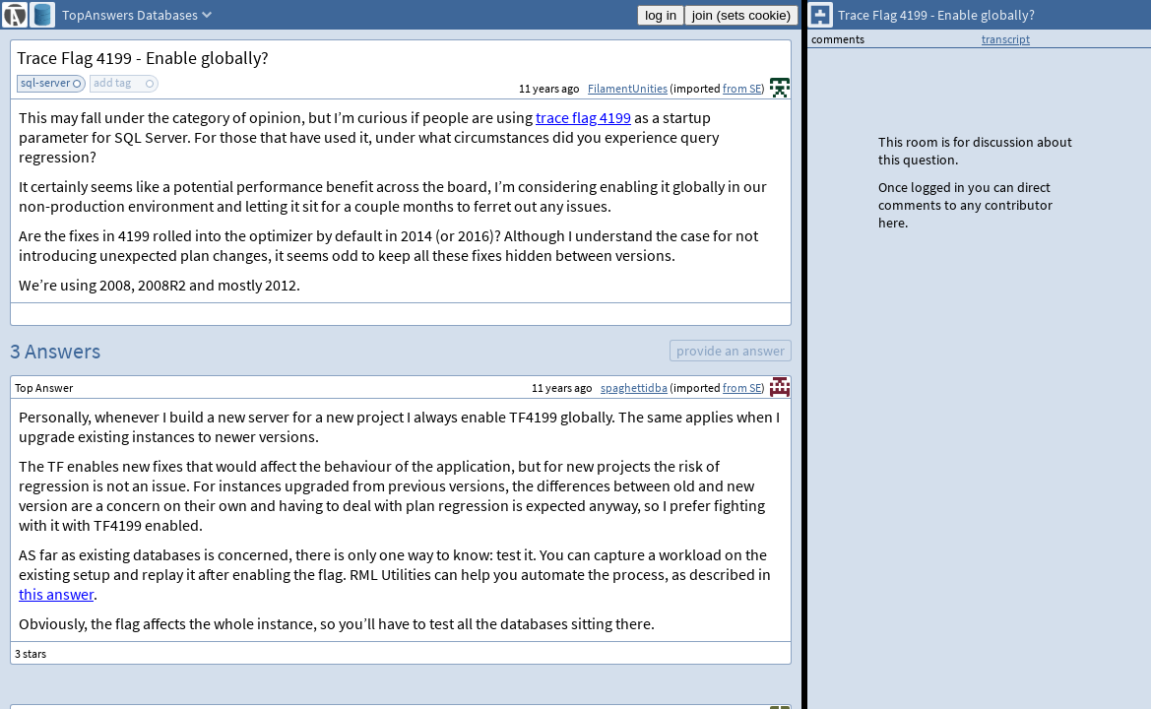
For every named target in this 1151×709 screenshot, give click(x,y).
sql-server (45, 82)
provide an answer (730, 350)
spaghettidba (634, 387)
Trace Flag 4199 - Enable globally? (143, 57)
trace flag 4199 (583, 117)
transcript (1006, 39)
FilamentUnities (628, 88)
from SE (742, 88)
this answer (56, 594)
